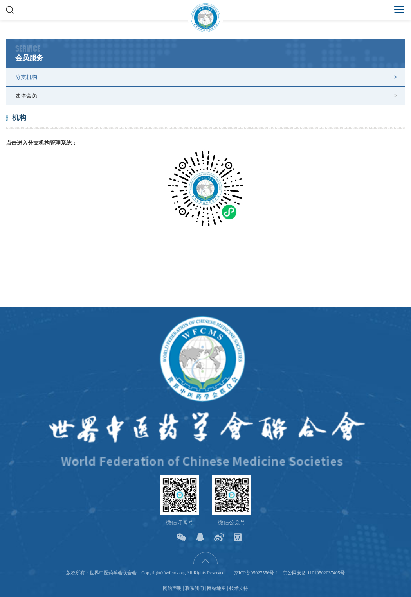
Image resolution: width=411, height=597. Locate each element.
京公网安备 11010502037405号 (314, 572)
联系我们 (194, 588)
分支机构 (26, 77)
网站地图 (216, 588)
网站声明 (172, 588)
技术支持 (238, 588)
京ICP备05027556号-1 (256, 572)
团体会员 (26, 96)
